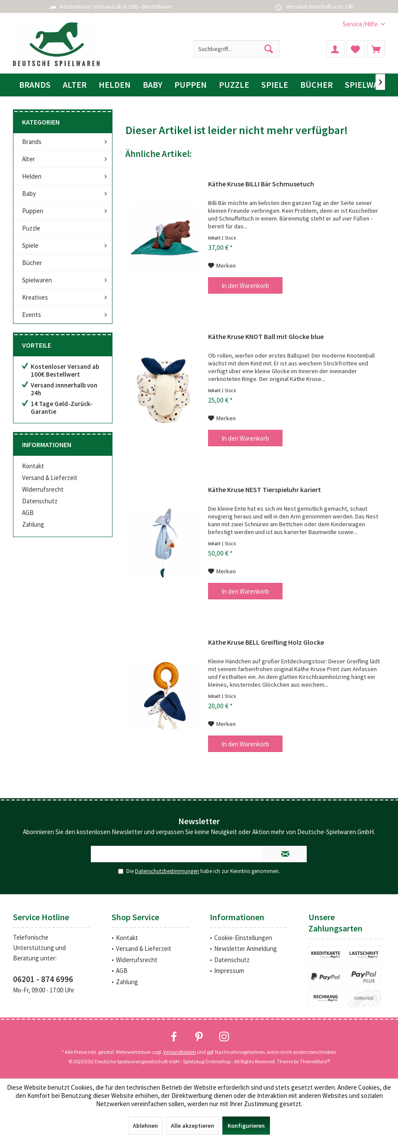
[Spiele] (274, 85)
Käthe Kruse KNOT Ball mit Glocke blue (266, 336)
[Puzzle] (234, 85)
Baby (29, 193)
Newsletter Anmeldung (245, 948)
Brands (32, 142)
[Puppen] (190, 85)
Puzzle (31, 228)
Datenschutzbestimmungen (167, 871)
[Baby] (152, 85)
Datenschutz (40, 501)
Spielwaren (37, 280)
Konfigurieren (246, 1125)
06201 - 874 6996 (43, 979)
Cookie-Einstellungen (243, 938)
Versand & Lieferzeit (49, 478)
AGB (28, 513)
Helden (32, 176)
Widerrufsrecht (43, 489)
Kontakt (33, 466)
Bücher (32, 263)
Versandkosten (179, 1052)
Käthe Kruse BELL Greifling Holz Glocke (266, 642)
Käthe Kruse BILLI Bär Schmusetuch (261, 183)
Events (31, 314)
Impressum (229, 970)
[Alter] (75, 85)
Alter (28, 159)
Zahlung (33, 524)
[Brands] (35, 85)
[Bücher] (316, 85)
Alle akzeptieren (192, 1125)
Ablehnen (145, 1125)
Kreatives (35, 297)
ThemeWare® (315, 1061)
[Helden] (115, 85)
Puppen (32, 211)
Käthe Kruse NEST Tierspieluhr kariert (264, 489)
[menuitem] (360, 24)
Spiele (30, 245)
